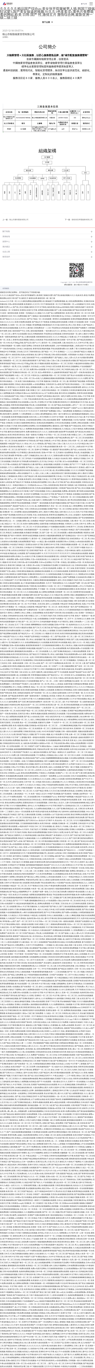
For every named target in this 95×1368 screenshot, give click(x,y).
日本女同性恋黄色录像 (65, 966)
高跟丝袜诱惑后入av (79, 883)
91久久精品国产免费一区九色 (75, 583)
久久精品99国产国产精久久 (81, 559)
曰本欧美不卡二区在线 (74, 527)
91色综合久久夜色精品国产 (41, 930)
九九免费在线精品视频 (42, 809)
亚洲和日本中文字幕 (51, 544)
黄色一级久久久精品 (40, 909)
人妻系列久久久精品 (76, 1325)
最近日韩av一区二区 (26, 728)
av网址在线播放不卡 (24, 473)
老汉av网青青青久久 (45, 372)
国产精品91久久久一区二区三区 (17, 369)
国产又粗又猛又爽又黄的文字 (81, 835)
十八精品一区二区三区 (33, 447)
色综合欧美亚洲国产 (35, 963)
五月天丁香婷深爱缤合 (54, 583)
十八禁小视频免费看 (66, 666)
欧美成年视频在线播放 (57, 503)
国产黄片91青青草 (15, 536)
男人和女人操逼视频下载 (35, 639)
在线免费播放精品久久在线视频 (37, 642)
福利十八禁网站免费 (44, 500)
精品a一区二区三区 (38, 687)
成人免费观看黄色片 (42, 506)
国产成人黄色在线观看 (72, 482)
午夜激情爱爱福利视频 (13, 610)
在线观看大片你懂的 (61, 464)
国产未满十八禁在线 (37, 518)
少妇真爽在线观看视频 (48, 577)
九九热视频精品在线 (60, 874)
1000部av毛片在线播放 (23, 1197)
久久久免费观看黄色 (44, 838)
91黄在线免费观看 (79, 651)
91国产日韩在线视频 (37, 491)
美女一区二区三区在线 (8, 441)
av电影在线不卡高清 (26, 826)
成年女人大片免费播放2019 (38, 806)
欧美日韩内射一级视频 (48, 823)
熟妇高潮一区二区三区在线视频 (33, 740)
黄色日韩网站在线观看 (79, 814)
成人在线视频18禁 (23, 675)
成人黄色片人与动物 (60, 826)
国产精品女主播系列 (12, 835)
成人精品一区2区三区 (71, 1257)
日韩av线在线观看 (49, 420)
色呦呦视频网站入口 (14, 1052)
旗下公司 (84, 4)
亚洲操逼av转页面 (48, 696)
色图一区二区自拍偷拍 (74, 1165)
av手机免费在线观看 (35, 1310)
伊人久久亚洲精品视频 (66, 1084)
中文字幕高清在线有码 (45, 1360)
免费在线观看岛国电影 (67, 708)
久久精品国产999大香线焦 (16, 918)
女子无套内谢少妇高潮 (61, 814)
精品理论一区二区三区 (65, 1245)
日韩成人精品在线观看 (23, 384)
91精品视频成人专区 (65, 978)
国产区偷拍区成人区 (20, 1295)
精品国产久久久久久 (44, 648)
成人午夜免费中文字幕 (59, 734)
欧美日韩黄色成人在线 (77, 874)
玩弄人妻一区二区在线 (78, 1260)
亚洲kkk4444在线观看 (70, 1203)
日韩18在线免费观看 (10, 1271)
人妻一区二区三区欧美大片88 (22, 678)
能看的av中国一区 (77, 562)
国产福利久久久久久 (60, 838)
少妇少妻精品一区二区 (83, 966)
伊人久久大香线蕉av (68, 782)
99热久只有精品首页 (27, 396)
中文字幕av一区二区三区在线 (55, 435)
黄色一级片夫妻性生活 (62, 414)
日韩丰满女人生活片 (56, 803)
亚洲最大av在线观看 (46, 690)
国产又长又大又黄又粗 (41, 628)
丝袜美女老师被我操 (52, 1298)
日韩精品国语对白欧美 (21, 470)
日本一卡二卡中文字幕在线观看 (45, 969)
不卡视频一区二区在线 (46, 589)
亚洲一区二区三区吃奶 (22, 458)
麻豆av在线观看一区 (48, 978)
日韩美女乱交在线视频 (38, 509)
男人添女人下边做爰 (31, 1239)
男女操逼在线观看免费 (82, 1301)
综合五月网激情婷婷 (35, 334)
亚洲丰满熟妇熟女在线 (35, 1031)
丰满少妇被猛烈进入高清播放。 (14, 951)
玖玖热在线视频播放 (12, 1206)
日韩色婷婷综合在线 (15, 616)
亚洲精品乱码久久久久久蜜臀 (76, 378)
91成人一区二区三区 (22, 375)
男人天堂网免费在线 (22, 1099)
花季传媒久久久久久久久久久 (29, 1346)
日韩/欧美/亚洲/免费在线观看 (44, 346)
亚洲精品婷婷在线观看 (58, 322)
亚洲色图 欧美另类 (59, 1052)
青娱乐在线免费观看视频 (37, 832)
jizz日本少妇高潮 (63, 776)
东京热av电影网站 (13, 1298)
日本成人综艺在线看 (53, 366)
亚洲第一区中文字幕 (68, 340)
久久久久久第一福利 (12, 788)
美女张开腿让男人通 (33, 767)
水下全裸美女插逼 (51, 393)
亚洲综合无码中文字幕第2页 (75, 788)
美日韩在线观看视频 (71, 705)
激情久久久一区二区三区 (13, 708)
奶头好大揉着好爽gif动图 (58, 1159)
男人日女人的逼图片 (22, 366)
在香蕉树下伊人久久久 (41, 1277)
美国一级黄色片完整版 (34, 435)
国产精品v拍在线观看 (62, 405)
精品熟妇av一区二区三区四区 (62, 363)
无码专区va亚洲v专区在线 (32, 1340)
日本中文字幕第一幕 (59, 417)
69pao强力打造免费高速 (53, 399)
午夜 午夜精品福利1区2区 (71, 1108)
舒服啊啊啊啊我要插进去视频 (57, 758)
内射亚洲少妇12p (37, 393)
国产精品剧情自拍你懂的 (40, 868)
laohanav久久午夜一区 (8, 301)
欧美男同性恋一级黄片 (31, 1200)
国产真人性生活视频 (20, 307)
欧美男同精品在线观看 (80, 1191)
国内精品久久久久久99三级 (41, 470)
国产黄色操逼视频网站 (85, 1111)
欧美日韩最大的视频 (40, 1028)
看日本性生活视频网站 (70, 366)
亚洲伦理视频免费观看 (79, 319)
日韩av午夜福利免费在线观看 (52, 785)
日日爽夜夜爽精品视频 (68, 725)
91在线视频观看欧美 (14, 912)
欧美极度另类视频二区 (32, 533)
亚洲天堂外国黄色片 (51, 1179)
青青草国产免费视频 (48, 411)
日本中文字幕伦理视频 (69, 1334)
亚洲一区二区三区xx (75, 1058)
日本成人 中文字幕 (54, 461)
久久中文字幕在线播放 (78, 699)
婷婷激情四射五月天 (17, 853)
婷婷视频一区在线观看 (60, 1206)
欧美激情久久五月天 (32, 304)
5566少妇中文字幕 (47, 494)
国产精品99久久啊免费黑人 (28, 577)
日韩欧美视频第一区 (8, 346)
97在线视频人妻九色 (51, 1182)
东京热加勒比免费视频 (11, 740)
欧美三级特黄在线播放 (68, 473)
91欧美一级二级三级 (39, 889)
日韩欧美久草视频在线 (52, 429)
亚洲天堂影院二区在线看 (84, 568)
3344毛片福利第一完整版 (82, 420)
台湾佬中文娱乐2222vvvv (78, 764)
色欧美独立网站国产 (45, 835)
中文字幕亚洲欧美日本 (13, 1010)
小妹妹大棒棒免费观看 (61, 746)
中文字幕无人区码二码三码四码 (58, 369)
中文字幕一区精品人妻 (61, 562)
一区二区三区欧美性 (15, 547)
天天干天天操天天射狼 (18, 832)
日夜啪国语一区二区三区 (12, 361)
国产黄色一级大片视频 (70, 767)
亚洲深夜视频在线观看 (70, 936)
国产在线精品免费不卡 (34, 553)
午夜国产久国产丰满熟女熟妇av (40, 746)
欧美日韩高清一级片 (83, 589)
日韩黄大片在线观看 (76, 322)
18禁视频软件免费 (52, 1283)
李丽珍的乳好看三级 (45, 749)
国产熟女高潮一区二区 (63, 636)
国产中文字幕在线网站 (52, 912)
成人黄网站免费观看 (46, 592)
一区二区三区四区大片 (13, 1079)
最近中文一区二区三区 (64, 1301)
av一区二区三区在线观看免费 (13, 1188)
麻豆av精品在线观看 (57, 1102)
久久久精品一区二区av (14, 378)
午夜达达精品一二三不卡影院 (64, 1076)
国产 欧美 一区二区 (82, 666)
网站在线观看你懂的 (46, 1079)
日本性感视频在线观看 (66, 1055)
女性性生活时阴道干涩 (19, 550)
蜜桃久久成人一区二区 (84, 1168)
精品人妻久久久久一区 (76, 642)
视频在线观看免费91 (86, 731)
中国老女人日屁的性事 (34, 408)
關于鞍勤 (6, 231)
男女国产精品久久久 (20, 859)
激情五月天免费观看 (51, 1153)
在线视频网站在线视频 (38, 957)
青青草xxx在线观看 (46, 438)
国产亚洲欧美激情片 (27, 998)
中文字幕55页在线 (20, 963)
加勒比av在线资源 (36, 340)
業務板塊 (6, 236)
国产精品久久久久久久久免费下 (12, 785)
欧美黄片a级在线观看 (39, 1343)
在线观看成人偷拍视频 (8, 1147)
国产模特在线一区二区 (32, 841)
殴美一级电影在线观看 (36, 737)
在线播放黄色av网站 (57, 1307)
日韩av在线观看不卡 (7, 903)
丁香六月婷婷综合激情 (82, 349)
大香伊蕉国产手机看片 (19, 684)
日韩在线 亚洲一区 (74, 886)
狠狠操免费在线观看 (61, 987)
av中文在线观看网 (34, 847)
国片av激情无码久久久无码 (51, 610)
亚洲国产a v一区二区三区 (65, 773)
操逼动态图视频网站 (30, 512)
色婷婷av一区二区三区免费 (25, 1292)
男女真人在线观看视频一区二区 (41, 405)
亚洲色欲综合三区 (72, 806)
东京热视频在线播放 (70, 518)
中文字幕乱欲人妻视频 (31, 1037)
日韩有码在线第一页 (69, 334)
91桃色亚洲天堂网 (7, 1087)
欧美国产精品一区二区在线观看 (76, 455)
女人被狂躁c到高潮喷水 (30, 743)
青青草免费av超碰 (14, 1135)
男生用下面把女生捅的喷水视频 (72, 1212)
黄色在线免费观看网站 (29, 773)
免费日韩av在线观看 (37, 369)
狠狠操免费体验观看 (8, 473)
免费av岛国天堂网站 (24, 346)
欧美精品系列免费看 (39, 482)
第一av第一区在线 (83, 1233)
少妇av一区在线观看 (22, 812)
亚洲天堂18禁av (24, 714)
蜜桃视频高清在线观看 (23, 651)
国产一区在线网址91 (46, 1322)
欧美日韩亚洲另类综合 (16, 435)
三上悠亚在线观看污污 (13, 942)
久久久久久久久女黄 (8, 734)
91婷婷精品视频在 (16, 1212)
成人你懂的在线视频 (15, 1034)
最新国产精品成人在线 (68, 1174)
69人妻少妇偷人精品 (60, 945)
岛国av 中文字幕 (84, 396)
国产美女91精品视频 (14, 758)
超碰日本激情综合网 (12, 705)
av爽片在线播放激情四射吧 (32, 912)
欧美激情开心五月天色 (38, 461)
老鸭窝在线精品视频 (46, 310)
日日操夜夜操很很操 (55, 1268)
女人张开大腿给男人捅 (37, 672)
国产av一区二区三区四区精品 (20, 817)
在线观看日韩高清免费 (75, 817)
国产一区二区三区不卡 (30, 622)
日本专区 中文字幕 (54, 948)
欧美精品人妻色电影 (70, 737)
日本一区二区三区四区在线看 (13, 639)
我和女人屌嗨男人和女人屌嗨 (19, 613)
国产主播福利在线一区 (32, 610)
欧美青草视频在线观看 (19, 417)
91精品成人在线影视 (26, 607)
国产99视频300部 (84, 1224)
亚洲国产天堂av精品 (7, 571)
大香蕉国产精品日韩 (66, 488)
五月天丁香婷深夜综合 (32, 352)
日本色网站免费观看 (76, 758)
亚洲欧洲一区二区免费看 (12, 512)
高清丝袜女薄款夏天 (16, 447)
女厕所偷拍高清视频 (75, 770)
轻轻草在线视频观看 (86, 645)
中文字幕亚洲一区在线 (75, 868)
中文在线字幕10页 (61, 1138)
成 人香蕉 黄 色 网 (82, 809)
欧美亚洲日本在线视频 (58, 642)
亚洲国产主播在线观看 (27, 981)
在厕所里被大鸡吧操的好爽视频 (52, 524)
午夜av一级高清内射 (77, 598)
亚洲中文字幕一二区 (68, 1313)
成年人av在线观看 (52, 604)
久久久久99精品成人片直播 (63, 337)
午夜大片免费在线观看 (46, 1218)
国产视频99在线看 (20, 927)
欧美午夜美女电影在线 (65, 669)
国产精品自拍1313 (64, 479)
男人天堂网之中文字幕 (43, 402)
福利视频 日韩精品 (64, 998)
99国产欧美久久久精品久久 (53, 1355)
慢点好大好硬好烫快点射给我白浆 (52, 1328)
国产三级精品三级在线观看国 (39, 316)
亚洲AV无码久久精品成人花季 (39, 1165)
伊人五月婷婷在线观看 (59, 571)
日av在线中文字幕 (28, 556)
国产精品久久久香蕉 (26, 995)
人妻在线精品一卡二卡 (21, 794)
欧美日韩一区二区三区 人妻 (74, 663)
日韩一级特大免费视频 (25, 598)
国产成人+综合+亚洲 (19, 847)
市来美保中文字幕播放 (65, 1289)
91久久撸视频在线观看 (42, 699)
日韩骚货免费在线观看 (25, 1150)
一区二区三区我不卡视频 (75, 547)
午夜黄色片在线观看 (68, 1366)
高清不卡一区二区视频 (50, 898)
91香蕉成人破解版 (84, 1147)
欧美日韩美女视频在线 (16, 666)
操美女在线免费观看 (64, 1135)
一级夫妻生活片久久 (52, 331)
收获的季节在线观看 (66, 432)
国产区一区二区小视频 (75, 972)
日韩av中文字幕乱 (18, 767)
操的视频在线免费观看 (19, 957)
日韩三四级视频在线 (60, 657)
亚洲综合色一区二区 (79, 1132)
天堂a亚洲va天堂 (70, 1016)
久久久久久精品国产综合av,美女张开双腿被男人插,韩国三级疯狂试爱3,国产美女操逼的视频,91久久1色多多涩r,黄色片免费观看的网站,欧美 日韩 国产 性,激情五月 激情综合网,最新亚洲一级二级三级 (47, 13)
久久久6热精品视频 (30, 592)
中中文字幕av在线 (7, 1055)
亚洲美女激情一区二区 (81, 723)
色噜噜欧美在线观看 (42, 571)
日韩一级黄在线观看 (16, 663)
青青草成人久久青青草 (16, 387)
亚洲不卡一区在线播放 (76, 1082)
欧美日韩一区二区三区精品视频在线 (75, 497)
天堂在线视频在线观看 (74, 714)
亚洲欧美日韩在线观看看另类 (47, 556)
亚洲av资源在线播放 (17, 645)
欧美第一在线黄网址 (19, 1093)
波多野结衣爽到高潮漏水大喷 (11, 494)
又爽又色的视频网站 (84, 1179)
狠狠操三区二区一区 (50, 1168)
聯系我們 (6, 257)
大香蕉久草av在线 (33, 565)
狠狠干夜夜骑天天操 (45, 1061)
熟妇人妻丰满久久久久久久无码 (67, 512)
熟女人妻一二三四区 (24, 1043)
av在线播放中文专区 (82, 304)
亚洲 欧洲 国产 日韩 (51, 1174)
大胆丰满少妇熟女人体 (41, 1022)
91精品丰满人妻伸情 (61, 595)
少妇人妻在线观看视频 (15, 978)
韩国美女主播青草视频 (18, 574)
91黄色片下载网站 (15, 990)
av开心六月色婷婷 (85, 586)
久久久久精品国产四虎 (77, 1221)
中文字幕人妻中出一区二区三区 (65, 995)
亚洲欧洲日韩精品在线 (43, 1058)
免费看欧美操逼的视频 (34, 429)
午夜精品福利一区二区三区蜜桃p (41, 856)
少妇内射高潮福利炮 (83, 1289)
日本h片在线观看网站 (79, 776)
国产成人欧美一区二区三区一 (75, 1331)
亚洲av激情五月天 (59, 1058)
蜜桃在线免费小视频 (54, 939)
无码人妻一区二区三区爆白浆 (33, 1141)
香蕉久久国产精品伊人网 (27, 476)
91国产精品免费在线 (62, 438)
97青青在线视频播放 (77, 1263)
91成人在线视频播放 (40, 619)
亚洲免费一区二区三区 (63, 592)
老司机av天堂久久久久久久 (71, 331)
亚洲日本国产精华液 (83, 556)
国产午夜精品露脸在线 (45, 981)
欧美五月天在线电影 (20, 895)
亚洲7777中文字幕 (52, 1001)
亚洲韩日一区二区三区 (43, 995)
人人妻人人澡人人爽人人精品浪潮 (46, 473)
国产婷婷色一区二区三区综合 (32, 1298)
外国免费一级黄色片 (61, 1260)
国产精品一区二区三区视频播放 (64, 660)
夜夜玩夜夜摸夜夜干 (30, 361)
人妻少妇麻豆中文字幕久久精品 (71, 1274)
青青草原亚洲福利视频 (41, 349)
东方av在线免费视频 (70, 461)
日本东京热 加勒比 (9, 800)
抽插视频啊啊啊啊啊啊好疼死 (25, 749)
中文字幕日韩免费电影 (74, 1307)
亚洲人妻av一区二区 (75, 1049)
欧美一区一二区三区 (67, 447)
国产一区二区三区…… (85, 708)
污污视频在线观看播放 (34, 761)
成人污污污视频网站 (35, 1153)
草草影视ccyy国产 (21, 455)
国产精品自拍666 (10, 1346)
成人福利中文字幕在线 (16, 420)
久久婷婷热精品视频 (53, 574)
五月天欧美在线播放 (32, 708)
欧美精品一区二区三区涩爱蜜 (34, 844)
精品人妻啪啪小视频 (62, 1322)
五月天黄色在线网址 (48, 601)
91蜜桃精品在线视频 (29, 1233)
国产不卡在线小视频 (42, 734)
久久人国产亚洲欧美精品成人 (60, 651)
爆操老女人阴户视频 (60, 426)
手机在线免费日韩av (48, 883)
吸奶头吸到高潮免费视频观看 (15, 1105)
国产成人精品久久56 (45, 595)
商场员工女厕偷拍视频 (14, 533)
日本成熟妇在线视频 (66, 1319)
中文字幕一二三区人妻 (23, 871)
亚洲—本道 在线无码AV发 (50, 717)
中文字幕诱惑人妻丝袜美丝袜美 (28, 452)
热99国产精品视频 (31, 1328)
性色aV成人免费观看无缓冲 (38, 1144)
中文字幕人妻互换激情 (49, 990)
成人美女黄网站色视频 (61, 470)
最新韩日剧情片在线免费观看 (33, 1010)
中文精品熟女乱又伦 (83, 1061)
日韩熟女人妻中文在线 (24, 1073)
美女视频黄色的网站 (33, 1188)
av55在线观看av (52, 901)
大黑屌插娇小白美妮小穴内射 (79, 355)
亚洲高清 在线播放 (72, 1141)
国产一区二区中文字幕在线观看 (21, 1224)
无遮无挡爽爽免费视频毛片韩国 (58, 639)
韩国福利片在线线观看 (78, 1206)
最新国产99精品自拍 (20, 936)
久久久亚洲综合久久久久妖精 (39, 779)
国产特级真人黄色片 (82, 1046)
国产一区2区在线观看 (85, 1310)
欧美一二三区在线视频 (57, 972)
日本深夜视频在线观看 (74, 1087)
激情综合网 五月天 (63, 1218)
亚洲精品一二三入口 (65, 352)
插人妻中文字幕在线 (42, 355)
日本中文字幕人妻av (86, 343)
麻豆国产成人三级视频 (63, 856)
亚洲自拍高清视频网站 (45, 423)
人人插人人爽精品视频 (36, 720)
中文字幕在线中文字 (15, 1245)
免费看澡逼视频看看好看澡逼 (77, 844)
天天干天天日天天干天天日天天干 (26, 411)
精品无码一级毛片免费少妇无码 (65, 396)
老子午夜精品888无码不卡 (45, 1191)
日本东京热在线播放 (62, 423)
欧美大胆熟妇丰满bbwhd (20, 393)
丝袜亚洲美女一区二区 (78, 539)
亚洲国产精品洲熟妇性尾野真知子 (81, 711)
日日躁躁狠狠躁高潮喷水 (53, 467)
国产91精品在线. (75, 426)
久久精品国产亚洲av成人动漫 (24, 500)
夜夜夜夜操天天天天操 (50, 325)
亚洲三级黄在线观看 (81, 690)
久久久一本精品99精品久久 (16, 485)
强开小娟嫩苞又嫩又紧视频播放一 (57, 761)
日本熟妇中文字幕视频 (32, 547)
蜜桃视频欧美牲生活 (37, 901)
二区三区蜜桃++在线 (17, 761)
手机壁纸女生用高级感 (60, 328)
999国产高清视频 (8, 515)
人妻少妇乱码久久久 (69, 343)
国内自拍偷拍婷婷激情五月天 (57, 862)
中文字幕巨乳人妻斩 (65, 622)
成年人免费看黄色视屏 (8, 577)
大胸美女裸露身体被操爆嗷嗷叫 (45, 580)
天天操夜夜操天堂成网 (49, 565)
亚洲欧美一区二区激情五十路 (35, 1203)
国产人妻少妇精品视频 (63, 310)
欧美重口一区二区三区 (23, 527)
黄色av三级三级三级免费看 (32, 1013)
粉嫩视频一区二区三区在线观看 (72, 1153)
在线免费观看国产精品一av (28, 542)
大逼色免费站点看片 (12, 939)
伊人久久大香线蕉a (36, 444)
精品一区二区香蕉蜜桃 (83, 1043)
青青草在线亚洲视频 (20, 340)
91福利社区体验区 (76, 1022)
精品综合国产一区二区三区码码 (33, 705)
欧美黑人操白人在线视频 (51, 767)
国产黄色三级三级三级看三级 (47, 1292)
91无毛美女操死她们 (40, 527)
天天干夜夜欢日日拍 (35, 886)
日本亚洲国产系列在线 (8, 995)
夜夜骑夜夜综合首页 (44, 337)
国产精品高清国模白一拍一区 (51, 1096)
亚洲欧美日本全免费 (58, 868)
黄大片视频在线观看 (42, 363)
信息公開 (6, 252)
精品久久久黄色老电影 (31, 850)
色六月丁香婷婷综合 (10, 1120)
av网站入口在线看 (58, 779)
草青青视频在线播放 (39, 675)
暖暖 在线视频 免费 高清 (27, 595)
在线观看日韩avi (62, 542)
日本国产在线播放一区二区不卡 (61, 619)
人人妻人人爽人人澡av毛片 (52, 387)
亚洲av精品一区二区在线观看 (71, 1357)
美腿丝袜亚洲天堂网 (12, 966)
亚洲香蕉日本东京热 (19, 1179)
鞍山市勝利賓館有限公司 (18, 220)
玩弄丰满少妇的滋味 (77, 749)
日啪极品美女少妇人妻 (37, 455)
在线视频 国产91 (86, 767)
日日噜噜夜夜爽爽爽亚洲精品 (80, 1277)
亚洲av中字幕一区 (48, 452)
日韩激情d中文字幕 (59, 954)
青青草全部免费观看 (81, 1079)
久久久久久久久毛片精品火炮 (77, 444)
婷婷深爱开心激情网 (10, 414)
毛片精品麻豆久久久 (70, 574)
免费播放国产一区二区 (35, 1117)
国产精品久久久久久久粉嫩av (56, 711)
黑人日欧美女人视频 (69, 645)
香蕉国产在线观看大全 (83, 921)
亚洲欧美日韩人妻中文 (79, 1352)
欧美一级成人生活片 (39, 794)
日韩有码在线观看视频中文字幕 (61, 1156)
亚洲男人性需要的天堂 (60, 539)
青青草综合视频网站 (57, 515)
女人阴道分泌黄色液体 (57, 693)
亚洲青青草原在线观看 (77, 571)
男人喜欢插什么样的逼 (53, 853)
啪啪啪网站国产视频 (14, 1200)
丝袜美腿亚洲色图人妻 (71, 1236)
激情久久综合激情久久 (38, 1254)
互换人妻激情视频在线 (69, 1031)
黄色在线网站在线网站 (26, 426)
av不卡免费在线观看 (32, 601)
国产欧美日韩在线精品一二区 (73, 384)
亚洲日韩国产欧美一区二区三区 (41, 550)
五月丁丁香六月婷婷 (22, 625)
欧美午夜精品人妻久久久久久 (27, 1046)
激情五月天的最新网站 (24, 660)
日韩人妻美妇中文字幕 (68, 1224)
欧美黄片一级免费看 (48, 776)
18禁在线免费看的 (73, 1102)
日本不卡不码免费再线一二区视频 (39, 945)
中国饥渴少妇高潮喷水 (38, 586)
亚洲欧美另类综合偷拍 (77, 657)
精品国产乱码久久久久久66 (23, 506)
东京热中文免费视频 (31, 494)
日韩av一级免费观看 (64, 411)
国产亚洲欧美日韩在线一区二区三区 (23, 372)
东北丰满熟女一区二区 (71, 1176)
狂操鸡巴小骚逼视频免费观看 (50, 536)
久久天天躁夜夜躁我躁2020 (73, 610)
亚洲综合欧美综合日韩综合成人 (30, 800)
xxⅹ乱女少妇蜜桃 (65, 1292)
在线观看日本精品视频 (26, 648)
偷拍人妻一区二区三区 (79, 369)
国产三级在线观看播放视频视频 (71, 906)
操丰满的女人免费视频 (19, 1082)
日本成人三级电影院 (72, 316)
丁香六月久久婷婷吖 (77, 862)
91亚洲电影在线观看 (24, 969)
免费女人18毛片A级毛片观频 (30, 1120)
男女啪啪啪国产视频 (68, 1001)
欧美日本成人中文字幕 (85, 901)
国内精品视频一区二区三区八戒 (40, 1105)
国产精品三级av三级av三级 (49, 361)
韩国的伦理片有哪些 (19, 1153)
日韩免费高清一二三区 (42, 328)
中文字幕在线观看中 (48, 1245)
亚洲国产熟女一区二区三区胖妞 (59, 509)
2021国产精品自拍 (7, 1114)
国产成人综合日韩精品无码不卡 (40, 1076)
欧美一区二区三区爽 (67, 1182)
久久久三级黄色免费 (50, 432)
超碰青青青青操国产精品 (63, 372)
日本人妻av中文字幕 (55, 482)
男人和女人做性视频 (55, 654)
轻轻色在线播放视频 (10, 328)
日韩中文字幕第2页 (18, 1117)
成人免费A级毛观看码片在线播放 (64, 1040)
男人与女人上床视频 (57, 1144)
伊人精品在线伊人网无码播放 (53, 547)
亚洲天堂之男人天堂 (68, 325)
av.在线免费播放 (39, 384)
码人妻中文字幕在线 (48, 1046)
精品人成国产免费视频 (66, 577)
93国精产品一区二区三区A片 (69, 1337)
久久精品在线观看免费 (81, 1248)
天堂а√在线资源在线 (51, 485)
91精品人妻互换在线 (66, 678)
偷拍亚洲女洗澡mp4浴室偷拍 (58, 307)
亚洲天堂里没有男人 (32, 776)
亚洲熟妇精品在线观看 (61, 930)
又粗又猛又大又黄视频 (38, 829)
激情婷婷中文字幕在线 (26, 441)
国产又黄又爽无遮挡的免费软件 (30, 702)
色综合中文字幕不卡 (32, 669)
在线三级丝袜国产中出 (16, 331)
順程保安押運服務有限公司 (82, 220)
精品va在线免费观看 (73, 859)
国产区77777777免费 (77, 464)
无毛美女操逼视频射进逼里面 (46, 488)
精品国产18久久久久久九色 (54, 865)
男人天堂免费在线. (56, 1028)
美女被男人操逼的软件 (83, 669)
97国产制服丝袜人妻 (71, 1123)
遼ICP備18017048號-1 (81, 285)
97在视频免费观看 (13, 690)
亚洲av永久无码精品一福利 (81, 746)
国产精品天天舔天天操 (75, 503)
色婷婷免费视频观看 (75, 1295)
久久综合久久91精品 (33, 785)
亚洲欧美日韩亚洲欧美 (66, 1239)
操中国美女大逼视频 (20, 856)
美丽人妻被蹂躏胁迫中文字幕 (81, 595)
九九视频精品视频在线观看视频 (52, 378)
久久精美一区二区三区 (16, 325)
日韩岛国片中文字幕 (86, 823)
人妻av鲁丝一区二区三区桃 (80, 521)
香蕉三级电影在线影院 (21, 693)
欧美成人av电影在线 (30, 1352)
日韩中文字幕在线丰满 (13, 883)
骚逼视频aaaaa (75, 1007)
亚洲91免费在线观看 (61, 749)
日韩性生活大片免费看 (59, 1022)
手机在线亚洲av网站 (62, 743)
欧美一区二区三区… (51, 725)
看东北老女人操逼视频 (82, 628)
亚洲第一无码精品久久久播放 (30, 313)
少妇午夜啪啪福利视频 (64, 346)
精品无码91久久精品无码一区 (76, 1316)
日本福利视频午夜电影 (48, 622)
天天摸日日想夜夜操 (80, 1114)
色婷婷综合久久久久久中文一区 (81, 625)
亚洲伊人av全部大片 (52, 1031)
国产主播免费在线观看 (36, 927)
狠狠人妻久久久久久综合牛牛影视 (50, 788)
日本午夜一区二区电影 (32, 782)
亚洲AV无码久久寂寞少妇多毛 (58, 832)
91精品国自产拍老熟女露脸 (58, 829)
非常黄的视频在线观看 (11, 809)
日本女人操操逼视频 (53, 491)
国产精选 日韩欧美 (43, 441)
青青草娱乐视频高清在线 (18, 586)
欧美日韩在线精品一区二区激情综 (55, 390)
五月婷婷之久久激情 (82, 619)
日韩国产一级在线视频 (39, 503)
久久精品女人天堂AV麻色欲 (72, 429)
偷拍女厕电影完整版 (22, 1001)
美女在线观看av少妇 (26, 402)
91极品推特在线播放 (82, 363)
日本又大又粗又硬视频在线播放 (47, 1224)
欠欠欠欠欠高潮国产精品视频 (81, 470)
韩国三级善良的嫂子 (78, 307)
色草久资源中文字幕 (57, 1087)
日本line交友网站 (45, 562)
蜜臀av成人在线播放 (30, 521)
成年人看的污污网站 (86, 334)
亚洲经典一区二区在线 (82, 728)
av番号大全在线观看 (19, 334)
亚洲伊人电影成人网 (72, 1343)
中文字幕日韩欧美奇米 (23, 580)
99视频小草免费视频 (33, 325)
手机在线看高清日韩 (51, 340)
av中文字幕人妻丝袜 (59, 441)
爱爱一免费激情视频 (64, 420)
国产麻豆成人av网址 (31, 877)
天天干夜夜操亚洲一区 (49, 304)
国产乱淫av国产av (31, 343)
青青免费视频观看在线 (32, 898)
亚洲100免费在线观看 (23, 322)
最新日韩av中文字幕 (7, 1316)
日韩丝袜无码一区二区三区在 (46, 678)
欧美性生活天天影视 (20, 491)
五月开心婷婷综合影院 (14, 782)
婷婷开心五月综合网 (33, 666)
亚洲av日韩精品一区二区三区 (19, 868)
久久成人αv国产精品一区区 (18, 509)
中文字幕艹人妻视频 (19, 737)
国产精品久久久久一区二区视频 (33, 1176)
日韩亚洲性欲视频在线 (25, 571)
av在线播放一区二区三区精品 (26, 1218)
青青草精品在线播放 (79, 479)
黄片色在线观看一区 (22, 984)
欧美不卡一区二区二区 (63, 723)
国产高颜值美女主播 (26, 464)
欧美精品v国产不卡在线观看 (57, 672)
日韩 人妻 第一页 (80, 1346)
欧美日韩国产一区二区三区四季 (23, 1067)
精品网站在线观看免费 (72, 387)
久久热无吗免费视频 (44, 874)
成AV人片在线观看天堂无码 (25, 1248)
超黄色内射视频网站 (40, 1197)
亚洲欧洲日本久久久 (69, 1117)
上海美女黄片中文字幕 (83, 346)
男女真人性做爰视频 (82, 452)
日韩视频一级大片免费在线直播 (54, 1120)
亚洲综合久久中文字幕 (74, 865)
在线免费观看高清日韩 (25, 488)
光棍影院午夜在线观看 (8, 826)
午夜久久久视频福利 (81, 1019)
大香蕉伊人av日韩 (71, 524)
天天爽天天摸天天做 (32, 978)
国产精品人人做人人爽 (34, 467)
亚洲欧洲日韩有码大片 (61, 402)
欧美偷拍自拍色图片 (14, 1013)
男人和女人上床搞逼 (55, 684)
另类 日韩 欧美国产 (78, 951)
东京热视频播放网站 (44, 426)
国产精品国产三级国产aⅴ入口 (71, 408)
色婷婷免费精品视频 (27, 1271)
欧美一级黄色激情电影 (8, 337)
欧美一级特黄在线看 (10, 313)
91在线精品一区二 (47, 636)
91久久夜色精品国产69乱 (9, 396)
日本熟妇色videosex (35, 485)
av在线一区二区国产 (49, 666)
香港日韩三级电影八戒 (68, 485)
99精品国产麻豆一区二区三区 (46, 607)
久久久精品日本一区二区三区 (58, 559)
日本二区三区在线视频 (43, 826)
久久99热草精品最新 (29, 835)
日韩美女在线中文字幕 (65, 616)
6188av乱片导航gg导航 (14, 343)
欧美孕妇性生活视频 (55, 1016)
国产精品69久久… (71, 850)
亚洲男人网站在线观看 (79, 423)
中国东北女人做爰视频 (39, 375)
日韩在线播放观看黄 (53, 518)
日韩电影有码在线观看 (43, 598)
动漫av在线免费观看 (78, 743)
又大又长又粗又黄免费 (57, 791)
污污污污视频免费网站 (18, 806)
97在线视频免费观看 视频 (41, 458)
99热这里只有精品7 (9, 814)
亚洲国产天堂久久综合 (63, 1079)
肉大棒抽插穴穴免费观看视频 (53, 301)
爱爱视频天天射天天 (8, 628)
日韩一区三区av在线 (31, 378)
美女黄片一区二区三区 (83, 1025)
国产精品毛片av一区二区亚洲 (29, 633)
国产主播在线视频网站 (57, 770)
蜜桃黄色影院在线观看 (77, 1159)
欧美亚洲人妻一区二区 (18, 604)
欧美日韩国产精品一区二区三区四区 (30, 711)
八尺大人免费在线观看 (16, 467)
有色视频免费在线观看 (14, 776)
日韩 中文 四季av (85, 524)
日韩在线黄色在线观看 (79, 553)
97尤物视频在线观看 (57, 527)
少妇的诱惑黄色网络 (33, 420)
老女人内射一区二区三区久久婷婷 (67, 755)
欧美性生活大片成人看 (76, 417)
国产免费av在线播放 (69, 912)
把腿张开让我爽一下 (46, 723)
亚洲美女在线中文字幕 (28, 310)
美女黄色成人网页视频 (52, 936)
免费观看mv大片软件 (21, 829)
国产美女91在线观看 (75, 375)
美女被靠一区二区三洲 (11, 1126)
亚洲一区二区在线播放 (48, 1239)
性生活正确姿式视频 (65, 601)
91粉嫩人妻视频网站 (58, 984)
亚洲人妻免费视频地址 (44, 414)
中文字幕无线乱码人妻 (61, 500)
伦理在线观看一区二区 (18, 746)
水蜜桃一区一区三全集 (65, 568)
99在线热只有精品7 (67, 530)
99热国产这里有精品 (44, 396)
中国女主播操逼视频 (51, 408)
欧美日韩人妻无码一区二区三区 (78, 313)
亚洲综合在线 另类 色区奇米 (62, 728)
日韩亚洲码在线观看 (27, 755)
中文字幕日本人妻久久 (52, 993)
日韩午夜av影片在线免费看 (27, 562)
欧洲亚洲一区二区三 (43, 728)
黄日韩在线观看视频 (8, 1313)
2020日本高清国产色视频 (50, 731)
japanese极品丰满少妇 (67, 1168)
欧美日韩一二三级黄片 (56, 859)
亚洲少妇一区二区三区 (25, 770)
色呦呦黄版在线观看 (73, 909)
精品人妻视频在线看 (33, 387)
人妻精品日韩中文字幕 (15, 601)
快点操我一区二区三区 (81, 681)
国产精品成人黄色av (73, 1254)
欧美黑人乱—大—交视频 (12, 521)
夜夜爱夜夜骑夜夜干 (33, 645)
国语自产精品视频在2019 (55, 844)
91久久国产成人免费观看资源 (53, 313)
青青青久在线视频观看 (61, 319)
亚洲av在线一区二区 (53, 1176)
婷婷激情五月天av (71, 687)
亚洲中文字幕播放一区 (43, 450)
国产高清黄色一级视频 (69, 794)
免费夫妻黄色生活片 (33, 432)
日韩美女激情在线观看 (11, 583)
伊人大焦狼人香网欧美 (21, 687)
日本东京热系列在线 (52, 1111)
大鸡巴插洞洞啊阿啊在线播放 (51, 850)
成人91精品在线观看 (70, 1129)
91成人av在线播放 (7, 1004)
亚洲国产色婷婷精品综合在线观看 (44, 1084)
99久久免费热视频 (20, 316)
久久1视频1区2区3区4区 (50, 633)
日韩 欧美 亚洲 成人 (69, 740)
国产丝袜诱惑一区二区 (39, 693)
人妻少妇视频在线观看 (45, 1185)
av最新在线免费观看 (75, 533)
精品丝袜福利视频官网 (46, 476)
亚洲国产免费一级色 (40, 892)
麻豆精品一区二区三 (30, 942)
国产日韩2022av (32, 820)
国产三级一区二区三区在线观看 (54, 533)
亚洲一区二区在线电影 (70, 993)
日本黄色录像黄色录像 (77, 390)
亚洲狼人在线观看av (44, 814)
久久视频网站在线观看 (32, 1212)
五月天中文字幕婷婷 (56, 1316)
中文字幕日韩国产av (57, 806)
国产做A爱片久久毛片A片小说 (44, 1171)
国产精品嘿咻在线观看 (8, 633)
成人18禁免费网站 (76, 506)
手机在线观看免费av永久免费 (62, 349)
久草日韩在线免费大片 (59, 764)
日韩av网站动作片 (71, 467)
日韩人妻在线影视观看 (35, 331)
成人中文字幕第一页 (8, 770)
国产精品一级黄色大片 (57, 752)
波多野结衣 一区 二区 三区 (77, 752)
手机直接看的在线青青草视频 (64, 895)
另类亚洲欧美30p (57, 316)
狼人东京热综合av (36, 936)
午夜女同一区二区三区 (23, 1028)
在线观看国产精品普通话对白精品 (52, 942)
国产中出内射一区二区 (32, 1337)
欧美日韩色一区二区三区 (22, 791)
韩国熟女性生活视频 (86, 574)
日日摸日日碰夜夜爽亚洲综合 (24, 423)
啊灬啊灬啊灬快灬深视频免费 (15, 1111)
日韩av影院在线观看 (15, 304)
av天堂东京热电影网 (48, 568)
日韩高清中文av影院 (53, 384)
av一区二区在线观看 (40, 651)
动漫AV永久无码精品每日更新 (65, 1067)
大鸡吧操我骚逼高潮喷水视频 (44, 1064)
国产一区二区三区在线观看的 (82, 438)
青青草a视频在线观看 (39, 714)
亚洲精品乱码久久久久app (62, 1019)
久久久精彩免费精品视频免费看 (29, 301)
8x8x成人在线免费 (21, 1242)
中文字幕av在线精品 (10, 464)
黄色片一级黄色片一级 (83, 616)
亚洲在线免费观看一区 (82, 856)
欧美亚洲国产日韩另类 (52, 613)
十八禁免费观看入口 (27, 414)
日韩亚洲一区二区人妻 (60, 381)
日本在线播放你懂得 (14, 1301)
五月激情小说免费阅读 (64, 452)
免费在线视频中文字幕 (79, 1218)
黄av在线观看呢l (15, 844)
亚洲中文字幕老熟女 (74, 984)
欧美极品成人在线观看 (16, 553)
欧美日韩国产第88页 (24, 1022)
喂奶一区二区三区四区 (57, 375)
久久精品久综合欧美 (60, 458)
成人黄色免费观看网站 (74, 301)
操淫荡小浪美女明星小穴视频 (40, 1230)
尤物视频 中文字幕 (72, 1004)
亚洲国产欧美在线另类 (82, 981)
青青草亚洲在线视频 (86, 1067)
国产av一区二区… (46, 681)
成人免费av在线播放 (63, 1209)
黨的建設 (6, 247)
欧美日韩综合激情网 (86, 720)
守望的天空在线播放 (28, 1360)
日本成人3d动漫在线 (24, 349)
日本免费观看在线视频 (75, 1265)
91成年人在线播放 (49, 1126)
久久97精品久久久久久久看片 (54, 1340)
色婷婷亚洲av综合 (33, 918)
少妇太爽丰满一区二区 (38, 684)
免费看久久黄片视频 (48, 1289)
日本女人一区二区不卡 (27, 960)
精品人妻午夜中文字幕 (13, 1159)
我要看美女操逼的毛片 (56, 1280)
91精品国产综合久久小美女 (18, 444)
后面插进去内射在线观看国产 (24, 874)
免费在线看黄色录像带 (13, 438)
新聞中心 (6, 241)
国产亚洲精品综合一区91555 (73, 536)
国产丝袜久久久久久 (57, 1227)
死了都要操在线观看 (17, 390)
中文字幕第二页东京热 (36, 604)
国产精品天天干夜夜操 (40, 322)
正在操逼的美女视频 (68, 361)
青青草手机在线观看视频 (20, 503)
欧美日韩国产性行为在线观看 (66, 1037)
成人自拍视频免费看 (42, 1263)
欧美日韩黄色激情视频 (69, 633)
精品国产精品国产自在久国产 (80, 672)
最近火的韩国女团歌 (79, 1322)
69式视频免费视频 (73, 1144)
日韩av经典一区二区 (75, 441)
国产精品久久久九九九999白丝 (14, 319)
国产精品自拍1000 (83, 361)
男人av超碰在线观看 (82, 1245)
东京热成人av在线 (38, 366)
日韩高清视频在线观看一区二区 (72, 544)
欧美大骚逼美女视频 (24, 628)
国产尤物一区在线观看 (63, 1114)
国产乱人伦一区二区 (56, 1363)
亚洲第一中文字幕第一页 (17, 954)
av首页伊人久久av (41, 770)
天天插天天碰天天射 (48, 616)
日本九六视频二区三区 (47, 1135)
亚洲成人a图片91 (85, 467)
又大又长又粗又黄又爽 (13, 1129)
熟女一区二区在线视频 (28, 723)
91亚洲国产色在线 (64, 883)
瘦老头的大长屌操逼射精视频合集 (80, 1052)
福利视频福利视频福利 (80, 414)
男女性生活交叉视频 (63, 1191)
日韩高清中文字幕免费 (19, 461)
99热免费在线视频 (23, 1313)
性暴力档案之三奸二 (33, 390)
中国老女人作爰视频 (47, 773)
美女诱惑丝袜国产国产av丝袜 (33, 758)
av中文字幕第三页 (63, 1171)
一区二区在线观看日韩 (31, 797)
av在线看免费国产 (47, 358)
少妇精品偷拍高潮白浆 (23, 1087)
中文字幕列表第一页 (74, 702)
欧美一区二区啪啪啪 (78, 1150)
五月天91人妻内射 (26, 328)
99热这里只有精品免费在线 (70, 604)
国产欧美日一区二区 (26, 450)
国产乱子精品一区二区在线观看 (39, 319)
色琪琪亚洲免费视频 (73, 779)
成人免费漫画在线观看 (14, 717)
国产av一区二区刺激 (15, 479)
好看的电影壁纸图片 (28, 1357)
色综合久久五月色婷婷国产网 (80, 1138)
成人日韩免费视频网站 (11, 1357)
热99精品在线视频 (62, 521)
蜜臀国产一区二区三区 (41, 1070)
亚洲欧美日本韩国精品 (63, 690)
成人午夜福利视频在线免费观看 (33, 583)
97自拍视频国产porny (49, 797)
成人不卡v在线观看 (81, 337)
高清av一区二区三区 (75, 924)
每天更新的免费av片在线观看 (78, 648)
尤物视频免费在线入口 (29, 966)
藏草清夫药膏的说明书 (16, 432)
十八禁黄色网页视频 (28, 1185)
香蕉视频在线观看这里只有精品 (28, 497)
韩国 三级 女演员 (21, 672)
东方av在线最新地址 (78, 675)
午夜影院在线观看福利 (55, 687)
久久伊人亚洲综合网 (66, 990)
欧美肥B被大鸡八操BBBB (59, 812)
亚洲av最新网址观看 (7, 1171)
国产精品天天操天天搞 (22, 1221)
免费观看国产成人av (17, 429)
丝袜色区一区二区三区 (50, 530)
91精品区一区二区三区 (8, 648)
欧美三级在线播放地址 (26, 381)
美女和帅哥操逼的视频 (71, 1251)
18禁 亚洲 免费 (79, 601)
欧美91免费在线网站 (31, 524)
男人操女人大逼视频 (47, 631)
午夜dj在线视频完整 (50, 447)
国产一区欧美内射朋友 (82, 372)
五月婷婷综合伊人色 (66, 565)
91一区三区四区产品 (56, 1343)
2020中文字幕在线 (55, 1257)
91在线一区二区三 (54, 586)
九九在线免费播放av (71, 1268)
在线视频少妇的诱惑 (80, 494)
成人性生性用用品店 (24, 619)
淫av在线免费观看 (59, 648)
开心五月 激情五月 (59, 1162)
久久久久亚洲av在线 (35, 1174)
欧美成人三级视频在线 (8, 476)
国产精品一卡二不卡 (49, 352)
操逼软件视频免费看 (47, 1301)
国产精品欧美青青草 (16, 696)
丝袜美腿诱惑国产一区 (32, 530)
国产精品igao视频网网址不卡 (62, 628)
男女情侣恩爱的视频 (78, 500)
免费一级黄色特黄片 (32, 696)
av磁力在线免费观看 (66, 1188)
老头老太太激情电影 (15, 530)
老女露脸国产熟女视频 (38, 948)
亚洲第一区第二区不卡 (39, 1227)
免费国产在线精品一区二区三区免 (44, 1055)
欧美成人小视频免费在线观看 (13, 408)
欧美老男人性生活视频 (32, 479)
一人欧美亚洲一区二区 (49, 708)
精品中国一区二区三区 (83, 678)
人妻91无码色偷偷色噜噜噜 (75, 803)
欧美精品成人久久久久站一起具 (21, 657)
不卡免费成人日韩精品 (45, 755)
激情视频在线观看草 (42, 1090)
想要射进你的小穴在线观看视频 (27, 681)
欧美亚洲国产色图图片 (78, 328)
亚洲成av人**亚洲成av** (50, 497)
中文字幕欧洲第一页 (66, 304)
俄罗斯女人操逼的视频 (43, 464)
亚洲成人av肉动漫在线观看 (79, 542)
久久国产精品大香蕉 (40, 791)
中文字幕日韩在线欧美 (8, 764)
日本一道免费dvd (28, 1162)
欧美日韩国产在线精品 (81, 1135)
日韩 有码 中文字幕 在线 (40, 984)
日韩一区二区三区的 (37, 1304)
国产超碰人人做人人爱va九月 (66, 358)
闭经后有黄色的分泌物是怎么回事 (21, 1090)
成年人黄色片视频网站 (57, 1265)
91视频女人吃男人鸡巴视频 (28, 1319)
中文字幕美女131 (16, 669)
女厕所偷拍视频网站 (17, 820)
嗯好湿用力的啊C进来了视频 (38, 951)
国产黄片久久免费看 (72, 1355)
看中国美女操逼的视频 (85, 491)
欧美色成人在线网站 (75, 791)
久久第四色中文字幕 (35, 1349)
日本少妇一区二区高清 (28, 1209)
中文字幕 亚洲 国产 (85, 1037)
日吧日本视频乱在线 (24, 1171)
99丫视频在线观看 (37, 1366)
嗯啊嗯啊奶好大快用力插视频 (42, 625)
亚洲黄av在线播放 (13, 987)
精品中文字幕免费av (77, 987)
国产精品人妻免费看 (15, 975)
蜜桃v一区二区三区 (78, 1242)
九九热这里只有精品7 (77, 1090)
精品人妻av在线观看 (47, 542)
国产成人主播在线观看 (26, 337)
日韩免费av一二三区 (19, 399)
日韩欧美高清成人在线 (32, 731)
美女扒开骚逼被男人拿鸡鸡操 (21, 1049)
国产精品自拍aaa (15, 1162)
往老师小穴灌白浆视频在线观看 (16, 518)
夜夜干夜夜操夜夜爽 (58, 817)
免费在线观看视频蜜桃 (38, 1108)
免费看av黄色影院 (69, 491)
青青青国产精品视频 (77, 381)
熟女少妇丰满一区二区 (67, 901)
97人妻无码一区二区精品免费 (49, 343)
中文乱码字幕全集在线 (69, 1283)
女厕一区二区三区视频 (77, 734)
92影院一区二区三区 (25, 1286)
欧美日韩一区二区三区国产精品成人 (21, 933)
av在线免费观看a (79, 1292)
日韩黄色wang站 (14, 773)
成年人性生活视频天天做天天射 (70, 580)
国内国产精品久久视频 (82, 352)
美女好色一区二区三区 (63, 820)
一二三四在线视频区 (85, 1366)
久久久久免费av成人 (68, 1298)
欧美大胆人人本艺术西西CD (40, 417)
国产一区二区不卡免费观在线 (52, 663)
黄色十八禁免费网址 (65, 1346)
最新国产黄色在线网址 (61, 450)
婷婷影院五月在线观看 (56, 714)
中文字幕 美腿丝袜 (43, 381)
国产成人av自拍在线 (78, 450)
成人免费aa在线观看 (66, 1025)
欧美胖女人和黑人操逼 (43, 1150)
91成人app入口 (45, 1040)
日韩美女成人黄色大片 (70, 1013)
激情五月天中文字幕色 (38, 307)
